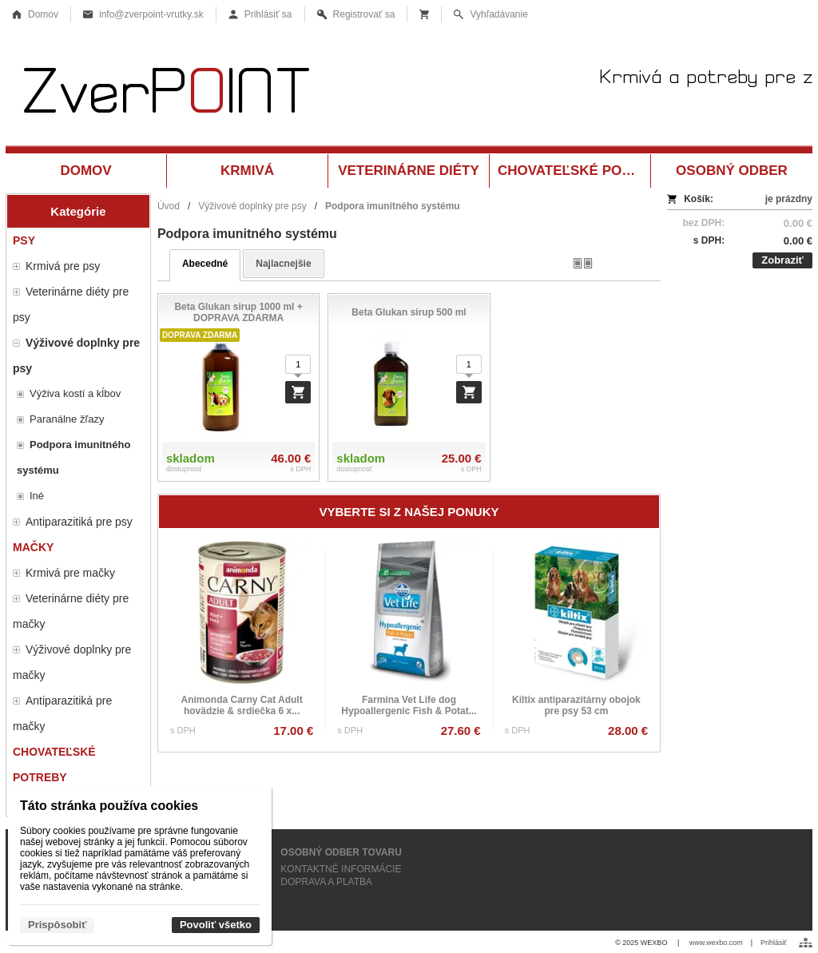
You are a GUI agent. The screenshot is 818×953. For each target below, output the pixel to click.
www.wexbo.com (716, 943)
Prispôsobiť (57, 925)
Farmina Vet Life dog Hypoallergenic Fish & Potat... (408, 705)
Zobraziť (782, 260)
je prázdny (788, 198)
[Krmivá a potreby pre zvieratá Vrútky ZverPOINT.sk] (409, 94)
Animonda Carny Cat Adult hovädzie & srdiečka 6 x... (241, 705)
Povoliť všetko (216, 925)
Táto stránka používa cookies (109, 805)
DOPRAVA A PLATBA (326, 881)
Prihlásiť (773, 943)
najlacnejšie (283, 263)
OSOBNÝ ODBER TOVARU (341, 852)
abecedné (205, 263)
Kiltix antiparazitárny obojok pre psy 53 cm (576, 705)
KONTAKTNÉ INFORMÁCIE (340, 869)
